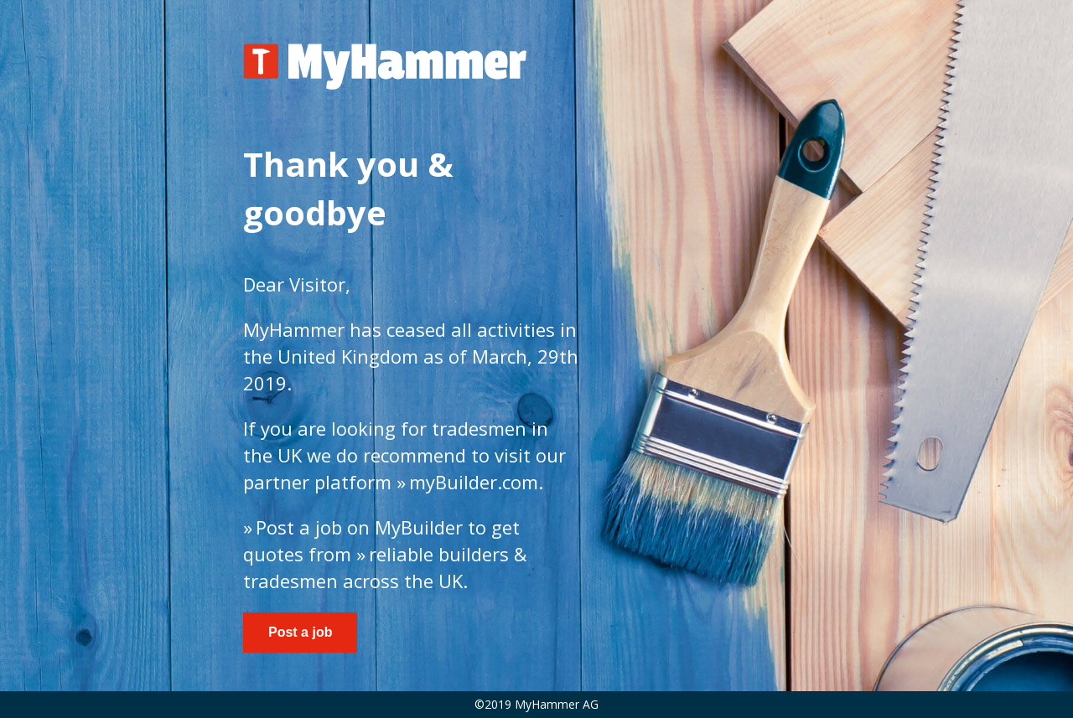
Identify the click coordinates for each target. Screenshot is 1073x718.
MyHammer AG (557, 704)
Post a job (299, 527)
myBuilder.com (473, 481)
